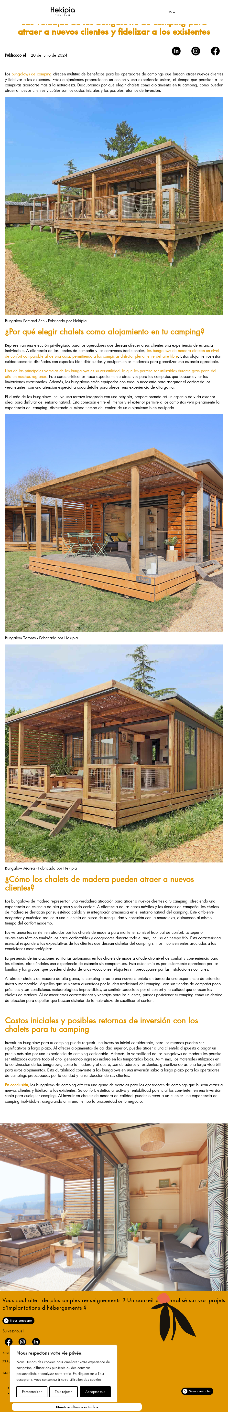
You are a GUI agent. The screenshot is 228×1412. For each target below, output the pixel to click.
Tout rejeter (63, 1392)
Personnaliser (32, 1392)
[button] (172, 12)
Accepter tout (95, 1392)
